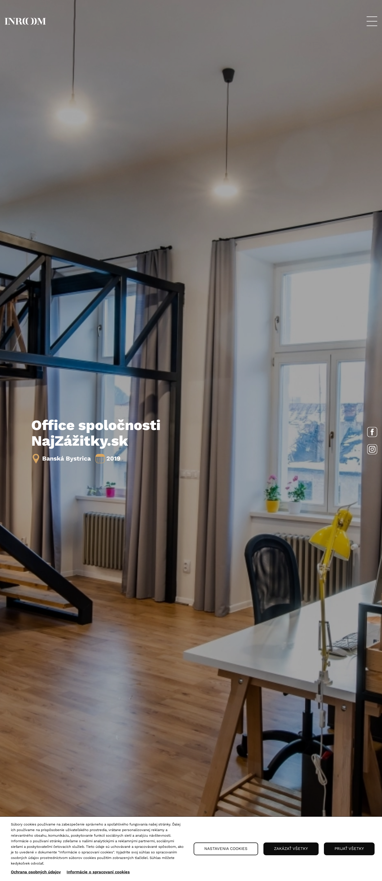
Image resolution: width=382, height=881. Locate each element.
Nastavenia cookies (226, 848)
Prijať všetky (349, 848)
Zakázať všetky (291, 848)
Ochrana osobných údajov (36, 872)
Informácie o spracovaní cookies (98, 872)
